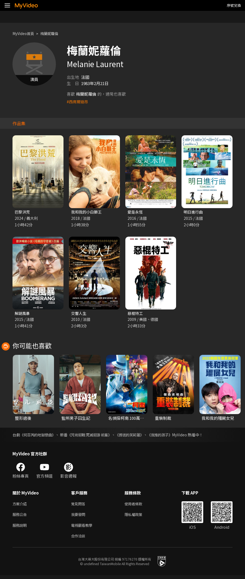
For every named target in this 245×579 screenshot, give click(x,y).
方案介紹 (20, 505)
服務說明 (20, 528)
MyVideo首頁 (24, 33)
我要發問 (79, 516)
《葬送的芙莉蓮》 (136, 435)
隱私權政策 (138, 516)
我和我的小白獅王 (87, 212)
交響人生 (79, 314)
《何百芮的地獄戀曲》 (39, 435)
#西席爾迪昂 (78, 101)
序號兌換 (234, 5)
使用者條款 (138, 505)
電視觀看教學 (83, 528)
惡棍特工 (136, 314)
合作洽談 (79, 539)
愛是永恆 (136, 212)
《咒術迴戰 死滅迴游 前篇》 (93, 435)
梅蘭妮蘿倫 (54, 33)
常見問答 (79, 505)
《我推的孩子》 (168, 435)
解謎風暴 (23, 314)
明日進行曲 (194, 212)
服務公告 (20, 516)
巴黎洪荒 (23, 212)
